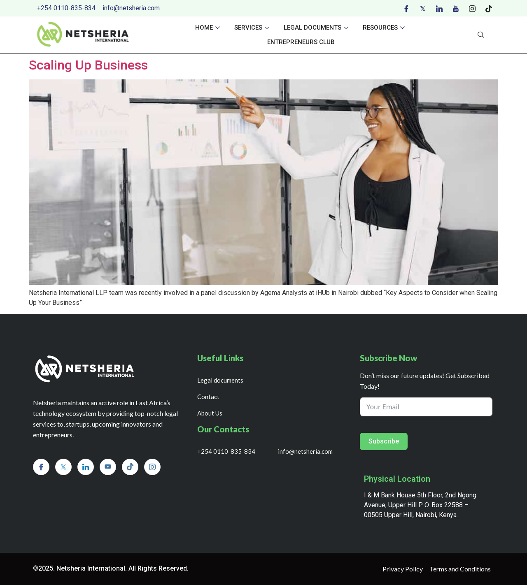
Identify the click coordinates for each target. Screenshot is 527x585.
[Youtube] (455, 8)
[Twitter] (423, 8)
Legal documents (317, 27)
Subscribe (383, 441)
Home (208, 27)
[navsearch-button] (481, 35)
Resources (385, 27)
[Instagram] (472, 8)
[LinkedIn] (439, 8)
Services (252, 27)
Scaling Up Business (88, 65)
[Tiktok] (488, 8)
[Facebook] (406, 8)
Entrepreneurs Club (301, 42)
